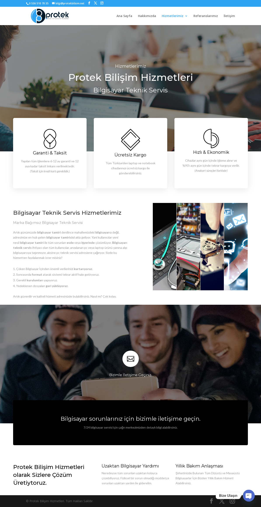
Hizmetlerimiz (172, 16)
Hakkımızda (147, 16)
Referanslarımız (205, 16)
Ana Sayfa (124, 16)
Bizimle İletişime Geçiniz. (130, 375)
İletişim (229, 16)
